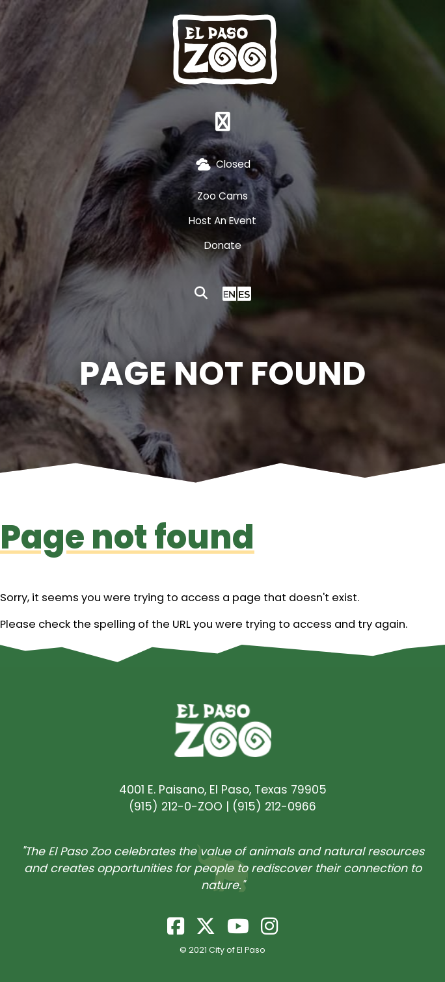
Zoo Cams (222, 196)
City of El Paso (237, 949)
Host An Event (222, 220)
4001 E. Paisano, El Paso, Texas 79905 (223, 789)
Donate (222, 245)
